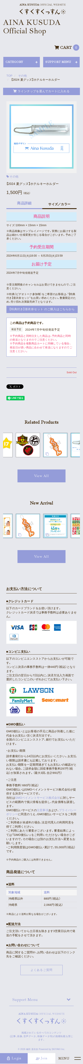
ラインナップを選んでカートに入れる (41, 91)
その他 (14, 176)
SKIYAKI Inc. (58, 1049)
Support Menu (25, 999)
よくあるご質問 (41, 970)
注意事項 (42, 810)
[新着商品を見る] (41, 556)
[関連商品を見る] (41, 475)
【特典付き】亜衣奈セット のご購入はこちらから (42, 309)
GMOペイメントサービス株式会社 (37, 797)
